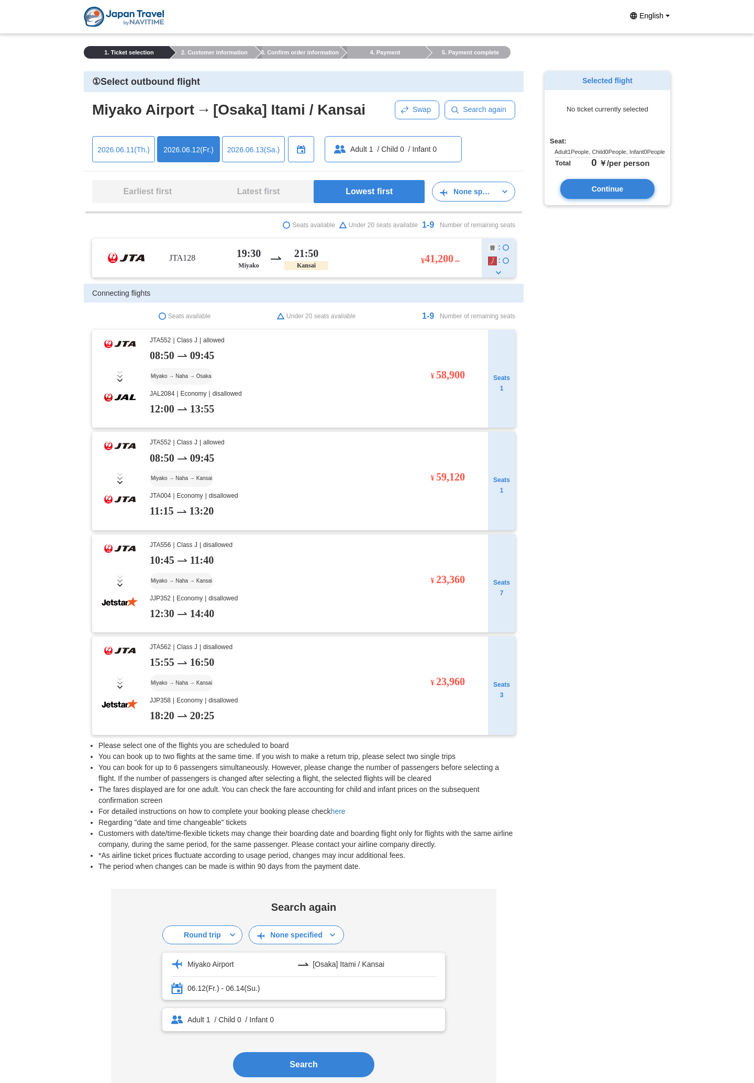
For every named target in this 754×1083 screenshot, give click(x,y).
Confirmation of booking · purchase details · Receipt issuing (180, 879)
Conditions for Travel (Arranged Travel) (147, 921)
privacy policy (330, 1005)
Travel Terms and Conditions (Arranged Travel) (160, 911)
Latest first (258, 191)
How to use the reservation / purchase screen (157, 858)
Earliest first (148, 191)
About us (431, 1005)
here (338, 488)
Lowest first (369, 191)
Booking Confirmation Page (128, 900)
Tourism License (384, 1005)
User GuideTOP (110, 848)
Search (303, 740)
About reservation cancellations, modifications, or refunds (177, 890)
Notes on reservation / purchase (135, 869)
